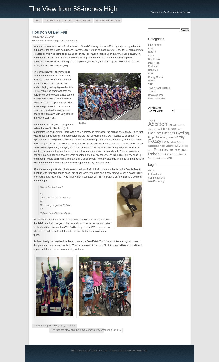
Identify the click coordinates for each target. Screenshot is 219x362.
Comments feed (156, 177)
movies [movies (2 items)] (178, 145)
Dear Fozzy (154, 62)
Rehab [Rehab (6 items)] (154, 154)
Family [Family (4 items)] (179, 137)
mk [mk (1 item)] (171, 146)
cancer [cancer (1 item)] (180, 129)
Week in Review (156, 98)
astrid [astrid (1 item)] (150, 129)
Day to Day (154, 59)
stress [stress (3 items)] (182, 154)
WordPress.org (156, 181)
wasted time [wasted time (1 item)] (161, 158)
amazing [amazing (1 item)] (181, 125)
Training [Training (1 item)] (151, 158)
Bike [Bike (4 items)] (164, 129)
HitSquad (153, 70)
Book (151, 48)
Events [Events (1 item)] (171, 137)
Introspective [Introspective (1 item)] (153, 146)
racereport (71, 40)
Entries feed (154, 174)
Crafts (151, 55)
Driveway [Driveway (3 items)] (161, 137)
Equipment (154, 66)
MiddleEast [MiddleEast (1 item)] (165, 146)
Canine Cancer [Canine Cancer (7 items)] (161, 133)
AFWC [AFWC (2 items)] (173, 125)
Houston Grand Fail (49, 32)
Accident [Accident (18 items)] (158, 124)
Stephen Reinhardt (137, 350)
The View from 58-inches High (73, 9)
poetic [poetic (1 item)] (185, 146)
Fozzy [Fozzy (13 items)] (154, 141)
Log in (151, 170)
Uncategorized (156, 95)
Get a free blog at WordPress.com (89, 350)
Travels (152, 91)
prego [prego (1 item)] (150, 150)
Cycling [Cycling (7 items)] (182, 133)
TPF (150, 84)
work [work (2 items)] (169, 157)
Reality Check (155, 77)
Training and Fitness (159, 87)
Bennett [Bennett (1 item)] (157, 129)
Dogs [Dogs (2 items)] (151, 137)
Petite (151, 73)
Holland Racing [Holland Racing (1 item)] (176, 142)
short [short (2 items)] (163, 154)
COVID (152, 52)
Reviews (152, 80)
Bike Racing (51, 40)
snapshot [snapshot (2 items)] (172, 154)
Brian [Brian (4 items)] (172, 129)
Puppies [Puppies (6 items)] (161, 149)
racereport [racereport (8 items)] (178, 149)
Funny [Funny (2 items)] (165, 141)
